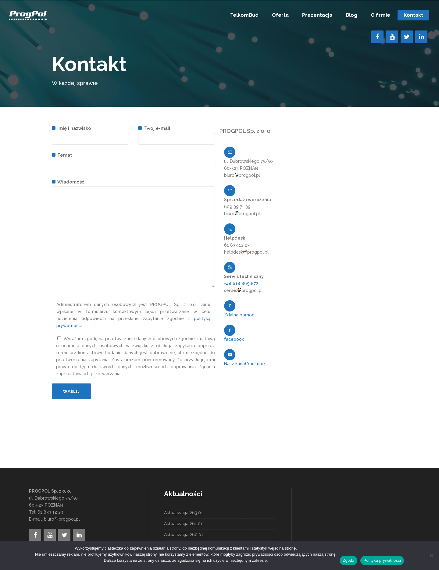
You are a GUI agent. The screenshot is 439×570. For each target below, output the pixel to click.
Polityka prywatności (382, 560)
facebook (234, 339)
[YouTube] (392, 36)
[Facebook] (377, 36)
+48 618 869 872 (241, 283)
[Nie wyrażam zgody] (431, 555)
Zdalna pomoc (239, 314)
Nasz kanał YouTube (244, 363)
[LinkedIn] (421, 36)
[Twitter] (407, 36)
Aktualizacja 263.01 (183, 512)
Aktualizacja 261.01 (183, 523)
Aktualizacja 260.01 (183, 534)
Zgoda (348, 560)
